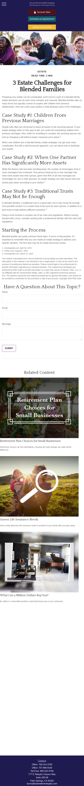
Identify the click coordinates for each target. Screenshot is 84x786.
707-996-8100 (45, 768)
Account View (42, 12)
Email (4, 308)
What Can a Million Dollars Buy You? (24, 595)
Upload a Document (41, 27)
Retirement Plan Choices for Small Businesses (30, 441)
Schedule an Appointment (42, 19)
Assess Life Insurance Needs (19, 519)
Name (5, 292)
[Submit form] (9, 348)
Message (6, 324)
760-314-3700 (45, 764)
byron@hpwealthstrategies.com (42, 783)
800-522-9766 (47, 771)
